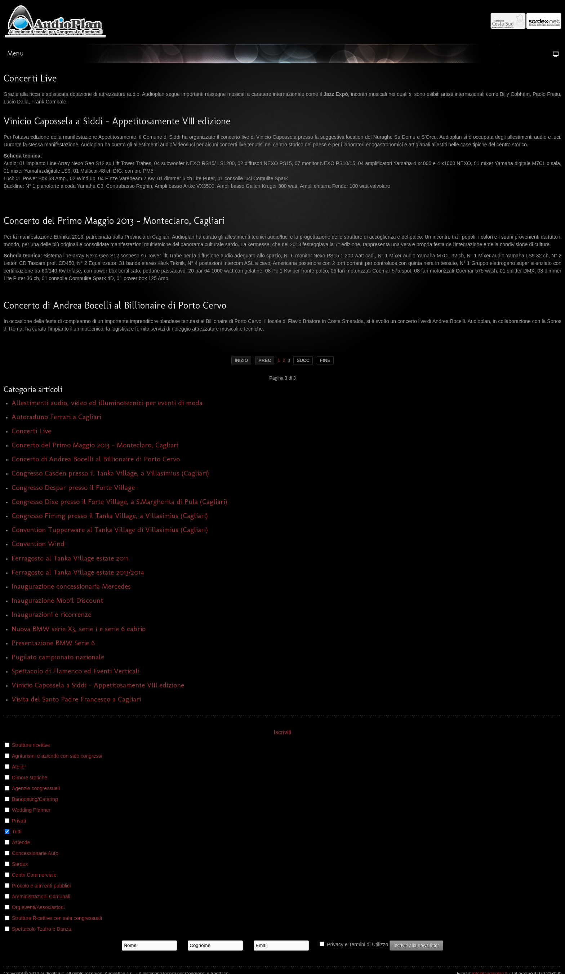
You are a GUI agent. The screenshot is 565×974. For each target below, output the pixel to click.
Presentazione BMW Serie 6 (53, 643)
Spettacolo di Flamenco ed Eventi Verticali (75, 671)
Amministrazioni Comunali (41, 896)
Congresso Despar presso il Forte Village (73, 487)
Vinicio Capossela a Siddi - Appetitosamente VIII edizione (98, 685)
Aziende (21, 842)
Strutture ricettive (31, 745)
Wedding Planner (31, 810)
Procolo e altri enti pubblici (41, 886)
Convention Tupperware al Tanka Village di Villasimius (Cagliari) (110, 530)
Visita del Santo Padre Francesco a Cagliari (76, 699)
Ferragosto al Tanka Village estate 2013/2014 (78, 572)
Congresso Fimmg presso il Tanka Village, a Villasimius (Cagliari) (110, 516)
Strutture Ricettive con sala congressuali (57, 918)
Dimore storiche (29, 777)
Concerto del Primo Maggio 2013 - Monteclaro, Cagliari (95, 445)
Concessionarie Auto (35, 853)
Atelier (19, 767)
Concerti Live (31, 431)
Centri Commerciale (34, 875)
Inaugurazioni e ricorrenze (51, 614)
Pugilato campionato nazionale (58, 657)
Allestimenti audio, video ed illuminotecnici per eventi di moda (107, 403)
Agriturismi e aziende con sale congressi (57, 756)
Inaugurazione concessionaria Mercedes (71, 586)
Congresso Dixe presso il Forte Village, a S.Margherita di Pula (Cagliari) (119, 501)
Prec (264, 360)
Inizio (241, 360)
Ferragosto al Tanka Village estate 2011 (70, 558)
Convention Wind (38, 544)
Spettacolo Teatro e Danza (41, 929)
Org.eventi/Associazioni (38, 907)
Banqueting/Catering (35, 799)
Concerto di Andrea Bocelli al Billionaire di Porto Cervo (96, 459)
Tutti (17, 831)
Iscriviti (283, 732)
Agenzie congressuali (36, 788)
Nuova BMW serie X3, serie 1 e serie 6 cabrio (79, 629)
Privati (19, 821)
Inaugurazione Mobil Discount (57, 600)
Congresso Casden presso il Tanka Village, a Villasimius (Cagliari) (110, 473)
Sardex (20, 864)
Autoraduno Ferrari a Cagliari (56, 417)
